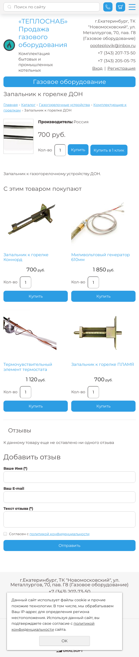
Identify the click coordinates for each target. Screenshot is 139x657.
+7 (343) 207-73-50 (117, 53)
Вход (97, 68)
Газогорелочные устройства (64, 105)
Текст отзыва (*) (18, 508)
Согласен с (49, 534)
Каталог (28, 105)
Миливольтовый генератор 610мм (100, 257)
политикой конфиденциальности (59, 534)
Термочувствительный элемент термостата (27, 367)
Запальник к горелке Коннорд (25, 257)
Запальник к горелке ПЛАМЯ (102, 364)
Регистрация (121, 68)
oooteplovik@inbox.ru (113, 45)
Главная (10, 105)
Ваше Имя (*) (15, 468)
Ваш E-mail (13, 488)
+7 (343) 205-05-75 (117, 60)
